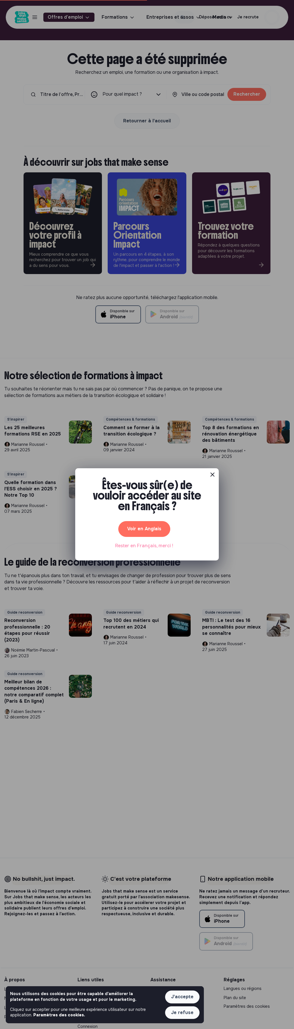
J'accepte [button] (182, 997)
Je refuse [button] (182, 1012)
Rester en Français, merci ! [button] (144, 546)
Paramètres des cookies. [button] (59, 1015)
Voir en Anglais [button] (144, 529)
